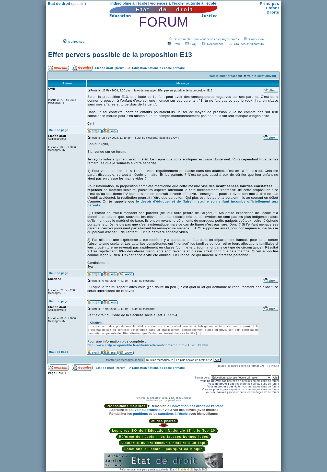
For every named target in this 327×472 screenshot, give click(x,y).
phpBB (154, 398)
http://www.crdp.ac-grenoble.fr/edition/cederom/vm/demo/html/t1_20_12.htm (147, 345)
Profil (176, 43)
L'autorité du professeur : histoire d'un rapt (163, 443)
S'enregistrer (77, 41)
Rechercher (215, 43)
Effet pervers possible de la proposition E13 (120, 54)
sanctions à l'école (173, 414)
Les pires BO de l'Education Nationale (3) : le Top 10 (163, 430)
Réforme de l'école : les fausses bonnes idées (163, 437)
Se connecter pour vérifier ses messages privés (206, 39)
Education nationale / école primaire (158, 67)
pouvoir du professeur (146, 410)
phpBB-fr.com (173, 400)
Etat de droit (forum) (110, 67)
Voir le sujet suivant (261, 75)
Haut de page (58, 130)
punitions (140, 414)
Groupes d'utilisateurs (249, 43)
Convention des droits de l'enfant (196, 406)
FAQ (193, 43)
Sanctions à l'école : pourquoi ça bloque (163, 449)
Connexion (256, 39)
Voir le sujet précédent (225, 75)
